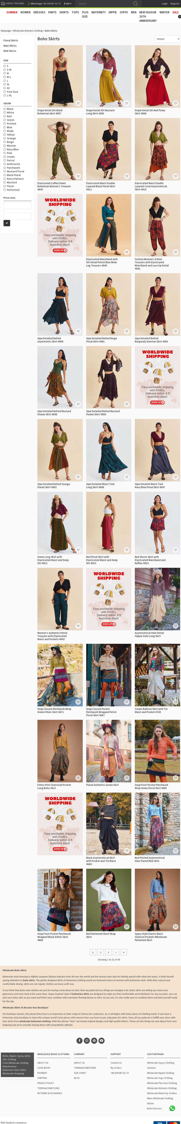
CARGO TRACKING (12, 3)
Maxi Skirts (9, 46)
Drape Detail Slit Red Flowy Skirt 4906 (150, 112)
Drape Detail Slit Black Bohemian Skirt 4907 (50, 112)
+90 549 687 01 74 (120, 1073)
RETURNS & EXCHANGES (49, 1093)
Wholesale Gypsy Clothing (160, 1063)
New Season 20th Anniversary (148, 16)
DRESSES (39, 12)
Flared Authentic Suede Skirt (102, 785)
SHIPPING (42, 1078)
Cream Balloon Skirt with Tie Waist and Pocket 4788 (151, 710)
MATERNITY (98, 12)
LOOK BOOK (43, 1068)
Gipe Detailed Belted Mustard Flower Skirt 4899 (54, 412)
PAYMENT (42, 1073)
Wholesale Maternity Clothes (162, 1093)
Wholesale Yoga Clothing (160, 1078)
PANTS (52, 12)
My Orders (116, 1068)
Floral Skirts (10, 40)
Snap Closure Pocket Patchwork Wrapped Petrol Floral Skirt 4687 (101, 712)
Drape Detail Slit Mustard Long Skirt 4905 (100, 112)
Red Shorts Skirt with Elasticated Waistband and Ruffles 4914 (150, 560)
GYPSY (124, 12)
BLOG (77, 1078)
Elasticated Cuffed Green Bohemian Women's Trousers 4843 (54, 186)
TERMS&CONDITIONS (48, 1088)
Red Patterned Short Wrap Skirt (101, 935)
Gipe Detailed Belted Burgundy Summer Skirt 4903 (151, 340)
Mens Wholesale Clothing (160, 1098)
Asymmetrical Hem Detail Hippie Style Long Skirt (149, 634)
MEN (133, 12)
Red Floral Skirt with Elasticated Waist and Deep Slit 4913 (102, 560)
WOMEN (25, 12)
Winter (150, 1103)
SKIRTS (64, 12)
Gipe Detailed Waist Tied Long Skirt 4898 (100, 485)
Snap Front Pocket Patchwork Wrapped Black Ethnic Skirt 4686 (54, 937)
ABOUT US (42, 1063)
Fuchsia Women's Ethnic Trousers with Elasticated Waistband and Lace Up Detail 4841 (152, 264)
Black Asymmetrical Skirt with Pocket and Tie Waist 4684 (101, 861)
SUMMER (11, 12)
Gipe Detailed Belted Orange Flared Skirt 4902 (53, 485)
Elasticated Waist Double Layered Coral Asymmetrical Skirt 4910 (151, 186)
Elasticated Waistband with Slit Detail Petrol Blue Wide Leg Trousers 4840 (102, 262)
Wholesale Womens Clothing (28, 31)
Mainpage (6, 31)
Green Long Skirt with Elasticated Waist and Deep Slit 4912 (53, 560)
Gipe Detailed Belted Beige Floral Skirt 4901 (101, 340)
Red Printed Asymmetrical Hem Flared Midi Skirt (150, 859)
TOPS (75, 12)
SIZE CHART (80, 1073)
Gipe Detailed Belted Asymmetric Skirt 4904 (50, 340)
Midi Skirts (9, 51)
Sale (175, 12)
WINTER (164, 12)
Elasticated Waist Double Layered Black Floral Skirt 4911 (100, 186)
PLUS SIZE (85, 14)
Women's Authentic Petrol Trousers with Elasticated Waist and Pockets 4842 (52, 636)
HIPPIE (113, 12)
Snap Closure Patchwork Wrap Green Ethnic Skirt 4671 (54, 710)
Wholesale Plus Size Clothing (162, 1083)
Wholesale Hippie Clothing (160, 1073)
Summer (151, 1068)
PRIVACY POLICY (45, 1083)
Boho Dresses (154, 1108)
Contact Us (116, 1063)
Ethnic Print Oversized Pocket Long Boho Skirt (54, 786)
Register (175, 3)
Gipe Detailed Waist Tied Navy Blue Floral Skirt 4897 (150, 485)
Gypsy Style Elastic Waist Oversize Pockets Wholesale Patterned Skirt (151, 937)
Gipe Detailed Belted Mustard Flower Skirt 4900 (103, 412)
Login (165, 3)
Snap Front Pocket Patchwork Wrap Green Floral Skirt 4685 (151, 786)
